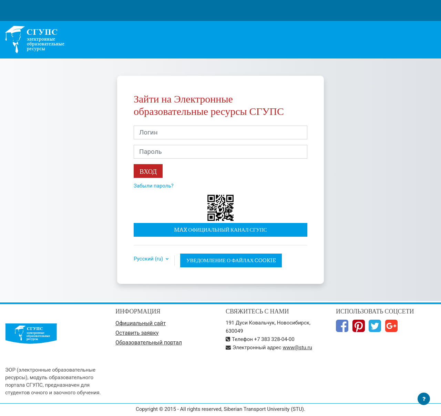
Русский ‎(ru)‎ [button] (149, 259)
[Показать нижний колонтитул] (424, 399)
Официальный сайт (140, 323)
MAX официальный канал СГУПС (220, 229)
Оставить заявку (136, 333)
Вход (148, 171)
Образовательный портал (148, 342)
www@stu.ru (297, 347)
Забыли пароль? (154, 186)
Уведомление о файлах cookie (231, 260)
